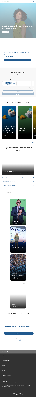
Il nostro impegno (16, 306)
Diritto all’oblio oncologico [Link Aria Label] (6, 360)
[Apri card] (18, 239)
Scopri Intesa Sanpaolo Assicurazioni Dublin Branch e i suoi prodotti (16, 54)
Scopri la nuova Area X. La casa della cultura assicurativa (17, 249)
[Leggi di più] (17, 60)
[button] (2, 35)
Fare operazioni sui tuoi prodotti (8, 181)
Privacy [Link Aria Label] (3, 357)
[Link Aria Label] (13, 177)
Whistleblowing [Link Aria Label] (4, 372)
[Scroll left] (30, 88)
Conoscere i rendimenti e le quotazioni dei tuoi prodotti (13, 177)
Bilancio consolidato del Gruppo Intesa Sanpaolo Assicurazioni (18, 277)
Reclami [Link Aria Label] (3, 355)
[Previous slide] (17, 339)
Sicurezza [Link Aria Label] (3, 370)
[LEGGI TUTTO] (19, 333)
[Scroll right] (33, 88)
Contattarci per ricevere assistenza (9, 185)
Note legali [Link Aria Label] (3, 362)
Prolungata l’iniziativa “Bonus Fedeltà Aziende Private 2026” (17, 327)
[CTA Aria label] (18, 164)
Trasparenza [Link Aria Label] (4, 365)
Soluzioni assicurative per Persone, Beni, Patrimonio (17, 221)
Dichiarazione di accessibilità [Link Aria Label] (6, 375)
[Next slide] (20, 339)
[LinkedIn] (7, 351)
